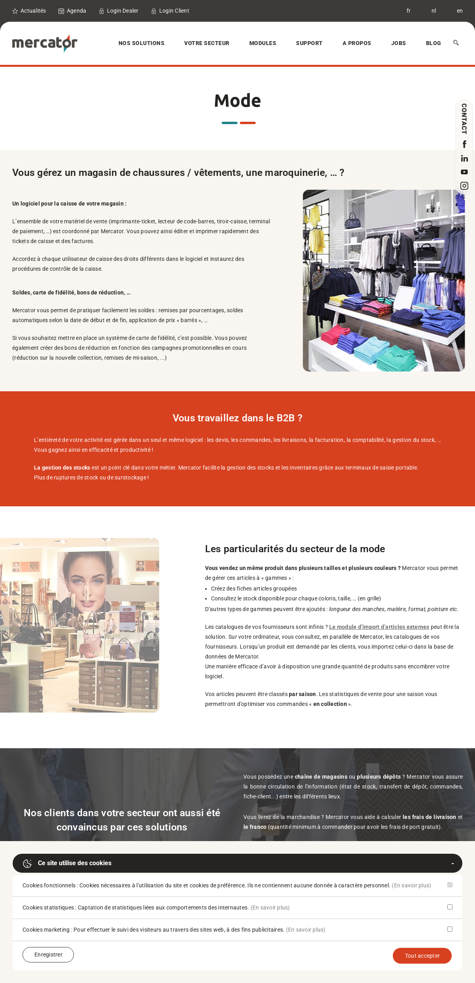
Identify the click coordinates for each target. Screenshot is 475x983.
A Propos (357, 43)
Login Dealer (123, 11)
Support (309, 43)
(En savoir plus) (411, 885)
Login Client (174, 11)
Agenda (77, 11)
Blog (433, 43)
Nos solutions (142, 43)
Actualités (33, 11)
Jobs (398, 43)
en (460, 11)
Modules (263, 43)
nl (434, 11)
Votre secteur (207, 43)
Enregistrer (48, 954)
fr (409, 11)
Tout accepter (422, 956)
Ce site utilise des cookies (67, 863)
